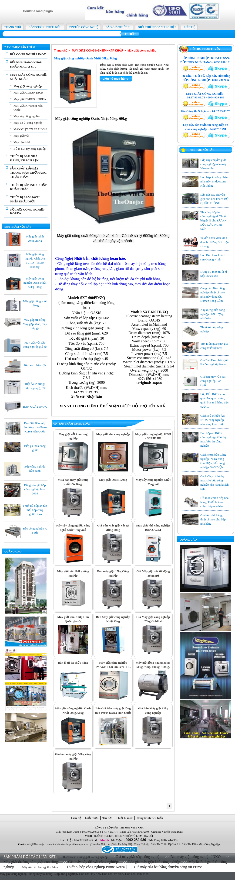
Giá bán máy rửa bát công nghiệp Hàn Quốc (212, 381)
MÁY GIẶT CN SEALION (30, 129)
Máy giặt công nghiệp (27, 86)
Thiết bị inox (124, 818)
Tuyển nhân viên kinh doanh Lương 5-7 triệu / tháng (214, 242)
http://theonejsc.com (77, 844)
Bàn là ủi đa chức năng (73, 662)
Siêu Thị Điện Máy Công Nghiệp (201, 844)
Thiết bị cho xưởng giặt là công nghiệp (85, 857)
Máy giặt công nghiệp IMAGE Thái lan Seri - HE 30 (113, 667)
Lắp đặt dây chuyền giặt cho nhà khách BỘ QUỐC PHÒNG (214, 199)
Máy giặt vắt (21, 135)
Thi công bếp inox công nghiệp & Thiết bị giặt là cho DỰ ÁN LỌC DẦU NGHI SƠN (213, 220)
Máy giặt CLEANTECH (28, 92)
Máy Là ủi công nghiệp (27, 122)
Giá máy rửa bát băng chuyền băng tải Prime (168, 867)
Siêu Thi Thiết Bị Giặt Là (165, 844)
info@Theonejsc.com (38, 844)
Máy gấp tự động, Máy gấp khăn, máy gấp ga (35, 324)
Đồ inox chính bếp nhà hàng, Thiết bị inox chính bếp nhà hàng (214, 502)
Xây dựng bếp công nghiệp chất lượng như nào (212, 314)
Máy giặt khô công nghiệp (113, 434)
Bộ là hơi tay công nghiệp (29, 148)
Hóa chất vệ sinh (112, 874)
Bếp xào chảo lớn (35, 365)
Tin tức (107, 818)
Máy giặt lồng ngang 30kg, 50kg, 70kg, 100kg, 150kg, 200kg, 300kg (153, 667)
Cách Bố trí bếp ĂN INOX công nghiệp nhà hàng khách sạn (212, 420)
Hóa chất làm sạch (136, 874)
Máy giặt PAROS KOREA (29, 99)
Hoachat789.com (101, 844)
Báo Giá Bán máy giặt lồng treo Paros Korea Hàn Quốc (35, 427)
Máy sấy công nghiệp (26, 116)
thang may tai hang (40, 874)
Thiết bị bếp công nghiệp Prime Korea (96, 867)
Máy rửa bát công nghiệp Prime (40, 867)
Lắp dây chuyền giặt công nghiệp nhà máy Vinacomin (213, 164)
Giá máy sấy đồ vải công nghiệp (93, 862)
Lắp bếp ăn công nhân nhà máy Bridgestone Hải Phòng (214, 181)
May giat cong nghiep (13, 874)
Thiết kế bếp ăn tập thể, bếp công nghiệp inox (35, 510)
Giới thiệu (92, 818)
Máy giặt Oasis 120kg (113, 479)
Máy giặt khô (21, 142)
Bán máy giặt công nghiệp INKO (195, 857)
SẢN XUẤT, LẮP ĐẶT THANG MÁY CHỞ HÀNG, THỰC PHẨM (28, 173)
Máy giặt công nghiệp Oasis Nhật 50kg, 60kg (35, 283)
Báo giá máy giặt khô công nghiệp (154, 862)
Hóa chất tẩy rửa (89, 874)
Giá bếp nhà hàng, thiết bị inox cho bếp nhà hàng (213, 519)
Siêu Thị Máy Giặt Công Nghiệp (130, 844)
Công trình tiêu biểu (150, 818)
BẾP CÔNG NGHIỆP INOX (28, 54)
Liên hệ (76, 818)
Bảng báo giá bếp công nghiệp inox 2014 (35, 489)
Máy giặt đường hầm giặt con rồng (30, 862)
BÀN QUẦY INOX (35, 406)
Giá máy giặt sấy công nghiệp (138, 857)
